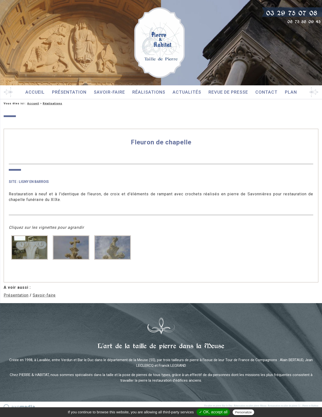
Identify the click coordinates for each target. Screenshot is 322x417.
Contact (266, 92)
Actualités (187, 92)
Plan (291, 92)
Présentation (69, 92)
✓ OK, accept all (213, 412)
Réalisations (148, 92)
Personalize (243, 412)
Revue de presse (228, 92)
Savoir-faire (109, 92)
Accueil (35, 92)
